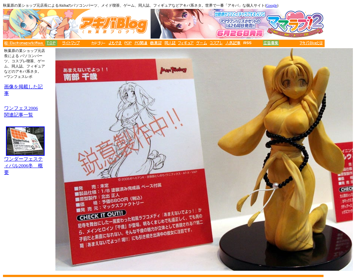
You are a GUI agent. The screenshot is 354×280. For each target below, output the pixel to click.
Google (271, 5)
